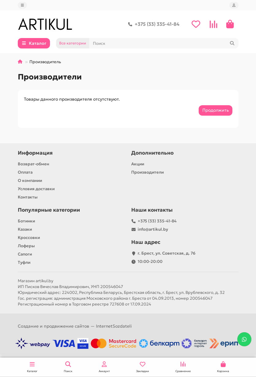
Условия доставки (36, 188)
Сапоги (25, 254)
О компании (30, 180)
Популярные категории (49, 210)
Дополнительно (152, 153)
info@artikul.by (153, 229)
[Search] (164, 43)
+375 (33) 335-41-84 (152, 24)
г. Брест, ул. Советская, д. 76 (167, 253)
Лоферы (26, 245)
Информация (35, 153)
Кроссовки (29, 237)
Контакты (28, 197)
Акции (137, 164)
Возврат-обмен (33, 164)
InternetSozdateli (114, 326)
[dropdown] (22, 5)
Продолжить (215, 110)
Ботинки (26, 221)
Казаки (25, 229)
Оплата (25, 172)
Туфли (24, 262)
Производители (147, 172)
